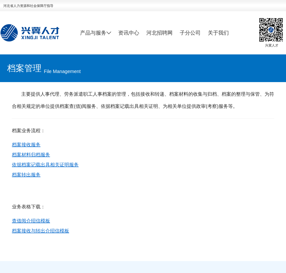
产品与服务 (95, 32)
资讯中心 (128, 33)
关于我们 (218, 33)
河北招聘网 (159, 33)
